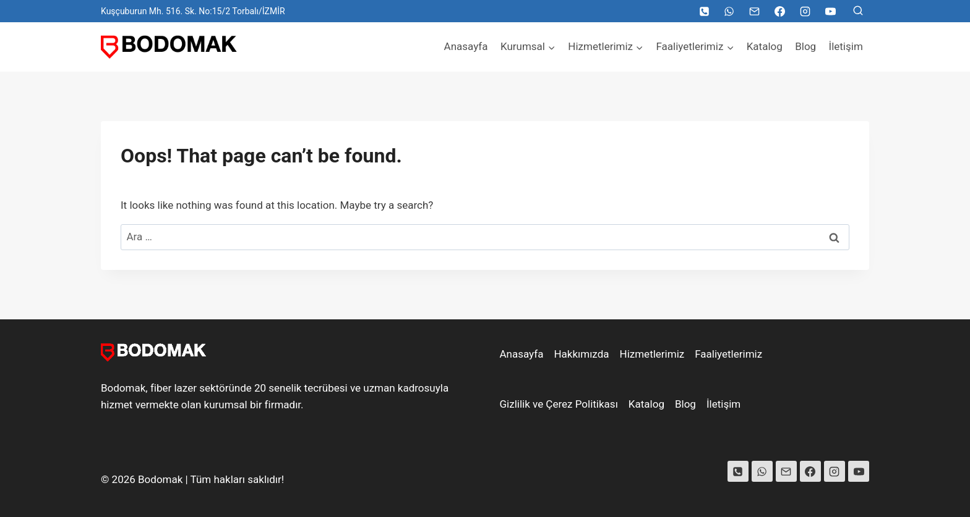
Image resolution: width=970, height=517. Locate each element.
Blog (805, 46)
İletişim (846, 46)
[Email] (754, 11)
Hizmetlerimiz (652, 354)
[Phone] (738, 471)
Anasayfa (466, 46)
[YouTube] (830, 11)
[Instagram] (804, 11)
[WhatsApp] (729, 11)
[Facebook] (779, 11)
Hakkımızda (581, 354)
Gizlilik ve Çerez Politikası (559, 404)
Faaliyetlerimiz (728, 354)
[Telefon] (704, 11)
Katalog (765, 46)
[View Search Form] (858, 11)
